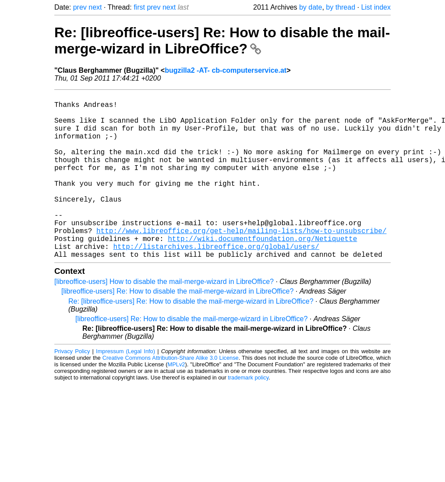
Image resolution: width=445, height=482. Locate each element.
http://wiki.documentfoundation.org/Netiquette (262, 271)
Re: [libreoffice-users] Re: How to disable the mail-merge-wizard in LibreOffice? (222, 41)
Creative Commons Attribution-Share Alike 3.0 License (170, 394)
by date (310, 7)
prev (80, 7)
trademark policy (248, 414)
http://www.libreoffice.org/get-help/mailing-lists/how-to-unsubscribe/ (241, 262)
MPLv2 (176, 401)
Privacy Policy (72, 388)
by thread (340, 7)
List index (376, 7)
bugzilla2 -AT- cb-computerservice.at (225, 70)
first (139, 7)
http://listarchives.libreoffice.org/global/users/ (216, 281)
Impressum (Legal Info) (125, 388)
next (95, 7)
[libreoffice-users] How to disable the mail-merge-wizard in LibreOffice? (164, 318)
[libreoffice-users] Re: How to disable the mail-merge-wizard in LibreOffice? (177, 328)
